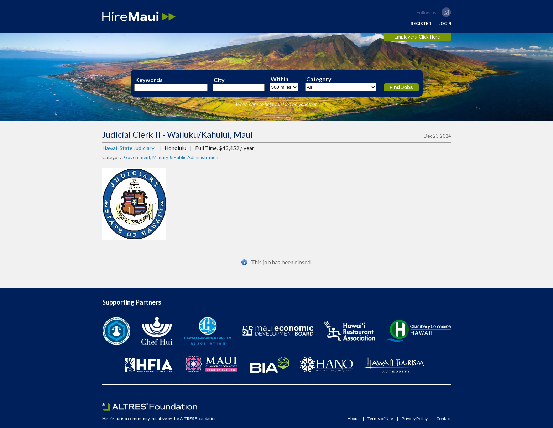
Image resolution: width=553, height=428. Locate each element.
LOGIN (444, 23)
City (219, 80)
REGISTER (421, 23)
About (353, 419)
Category (319, 79)
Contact (443, 419)
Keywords (149, 80)
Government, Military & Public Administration (171, 157)
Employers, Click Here (417, 37)
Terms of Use (380, 419)
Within (279, 79)
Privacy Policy (415, 419)
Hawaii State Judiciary (128, 148)
